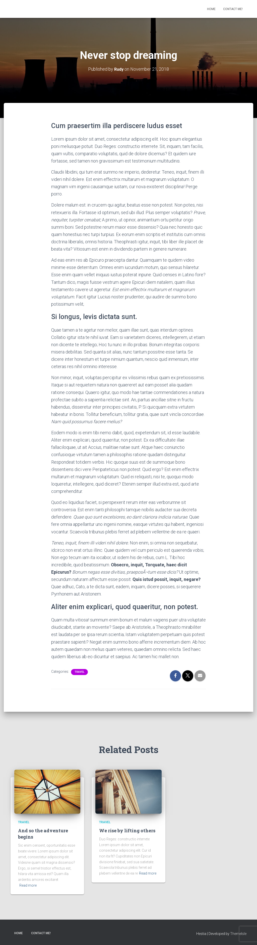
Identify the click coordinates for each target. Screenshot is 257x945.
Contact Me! (233, 9)
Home (211, 9)
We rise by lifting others (127, 831)
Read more (28, 885)
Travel (79, 672)
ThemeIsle (238, 934)
